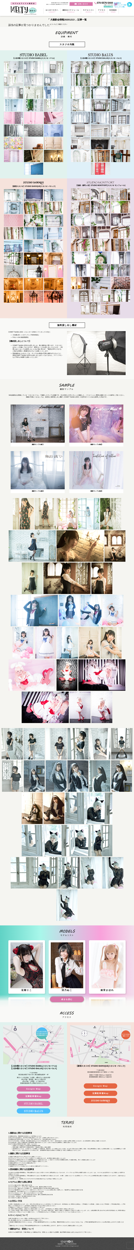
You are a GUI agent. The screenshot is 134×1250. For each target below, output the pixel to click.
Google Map (33, 1089)
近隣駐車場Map (33, 1096)
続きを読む (67, 999)
